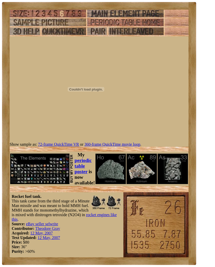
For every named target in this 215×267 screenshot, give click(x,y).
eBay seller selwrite (42, 224)
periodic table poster (83, 166)
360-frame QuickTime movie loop (112, 144)
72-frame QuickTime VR (58, 144)
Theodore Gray (47, 228)
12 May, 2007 (41, 233)
